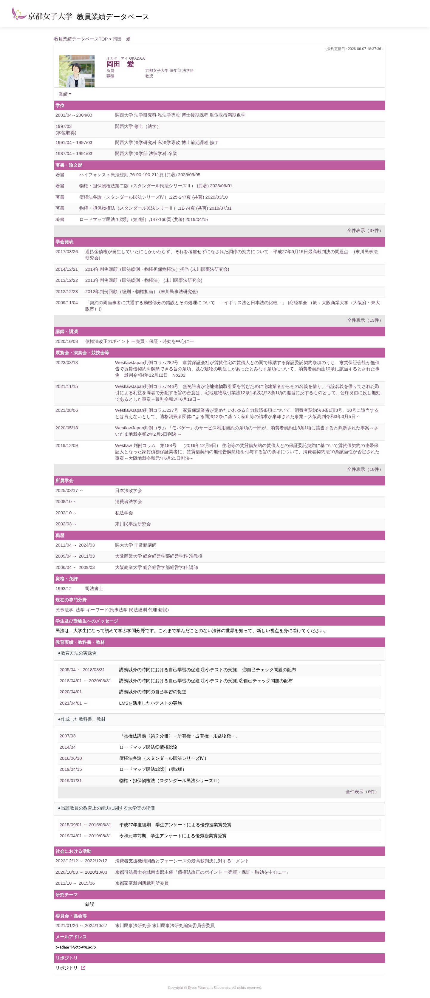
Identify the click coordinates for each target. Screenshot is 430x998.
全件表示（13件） (365, 320)
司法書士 (94, 588)
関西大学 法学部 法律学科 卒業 (146, 153)
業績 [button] (63, 94)
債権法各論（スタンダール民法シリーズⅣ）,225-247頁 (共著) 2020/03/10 (153, 196)
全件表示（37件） (365, 230)
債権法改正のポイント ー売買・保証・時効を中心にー (139, 341)
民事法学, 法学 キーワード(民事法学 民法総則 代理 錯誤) (112, 609)
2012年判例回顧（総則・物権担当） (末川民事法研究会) (141, 291)
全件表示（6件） (362, 791)
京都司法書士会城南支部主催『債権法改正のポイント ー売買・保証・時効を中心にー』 (203, 872)
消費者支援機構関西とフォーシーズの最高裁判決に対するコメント (182, 860)
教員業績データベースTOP (81, 38)
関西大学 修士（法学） (138, 126)
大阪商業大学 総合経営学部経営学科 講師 (156, 567)
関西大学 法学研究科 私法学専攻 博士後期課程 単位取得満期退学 (180, 114)
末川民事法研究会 (133, 523)
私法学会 (124, 512)
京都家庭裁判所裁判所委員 (142, 883)
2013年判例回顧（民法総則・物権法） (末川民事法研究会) (143, 280)
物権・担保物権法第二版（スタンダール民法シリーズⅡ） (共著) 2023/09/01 (155, 185)
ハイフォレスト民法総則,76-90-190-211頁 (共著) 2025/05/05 (139, 174)
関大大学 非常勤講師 (136, 544)
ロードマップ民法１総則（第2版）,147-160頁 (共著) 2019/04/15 (143, 219)
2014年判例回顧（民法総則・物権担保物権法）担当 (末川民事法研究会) (157, 269)
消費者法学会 (128, 501)
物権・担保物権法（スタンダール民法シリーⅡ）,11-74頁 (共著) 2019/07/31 (155, 208)
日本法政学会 (128, 490)
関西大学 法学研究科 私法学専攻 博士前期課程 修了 (167, 142)
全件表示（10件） (365, 469)
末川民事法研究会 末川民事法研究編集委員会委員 (165, 925)
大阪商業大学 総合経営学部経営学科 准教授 (158, 555)
